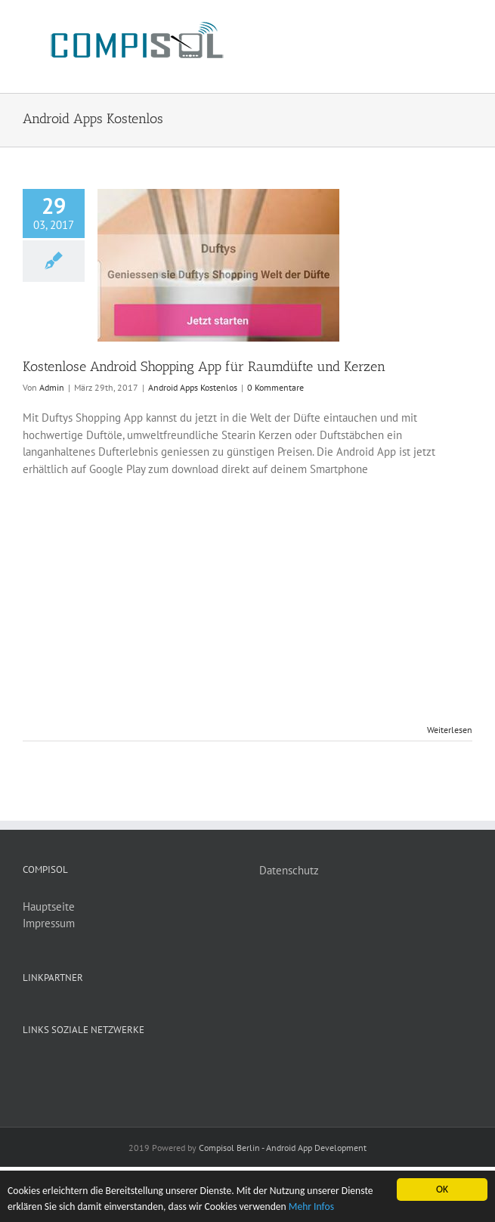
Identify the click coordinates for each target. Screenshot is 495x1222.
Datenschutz (289, 870)
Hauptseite (49, 906)
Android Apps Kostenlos (192, 387)
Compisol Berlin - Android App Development (283, 1147)
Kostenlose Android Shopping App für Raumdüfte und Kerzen (204, 366)
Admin (51, 387)
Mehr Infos (311, 1206)
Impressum (49, 923)
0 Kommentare (275, 387)
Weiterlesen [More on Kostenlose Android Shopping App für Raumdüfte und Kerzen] (449, 729)
